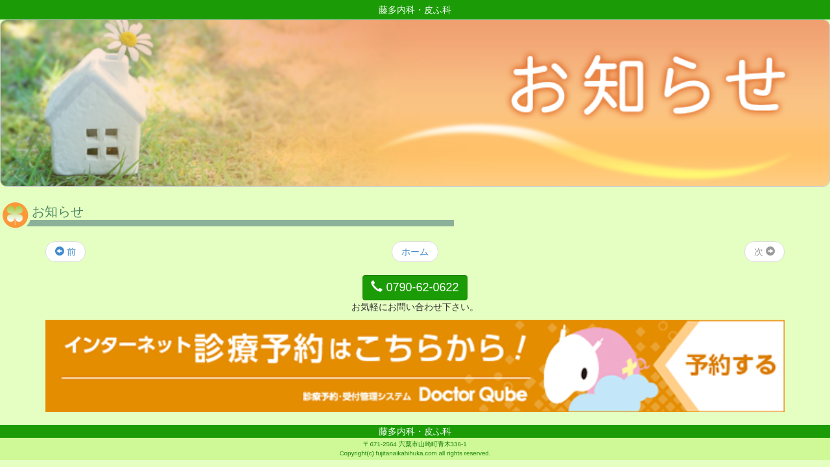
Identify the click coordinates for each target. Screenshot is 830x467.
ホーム (415, 251)
